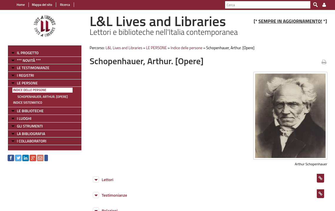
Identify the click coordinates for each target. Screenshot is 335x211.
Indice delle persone (26, 90)
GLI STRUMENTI (26, 126)
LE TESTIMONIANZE (30, 68)
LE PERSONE (24, 83)
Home (17, 4)
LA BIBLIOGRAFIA (28, 134)
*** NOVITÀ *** (25, 60)
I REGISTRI (22, 75)
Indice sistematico (24, 102)
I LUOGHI (21, 118)
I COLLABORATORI (28, 141)
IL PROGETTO (24, 53)
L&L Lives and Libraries (122, 48)
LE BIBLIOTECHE (27, 111)
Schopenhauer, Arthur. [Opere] (39, 96)
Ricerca (61, 4)
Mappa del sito (39, 4)
